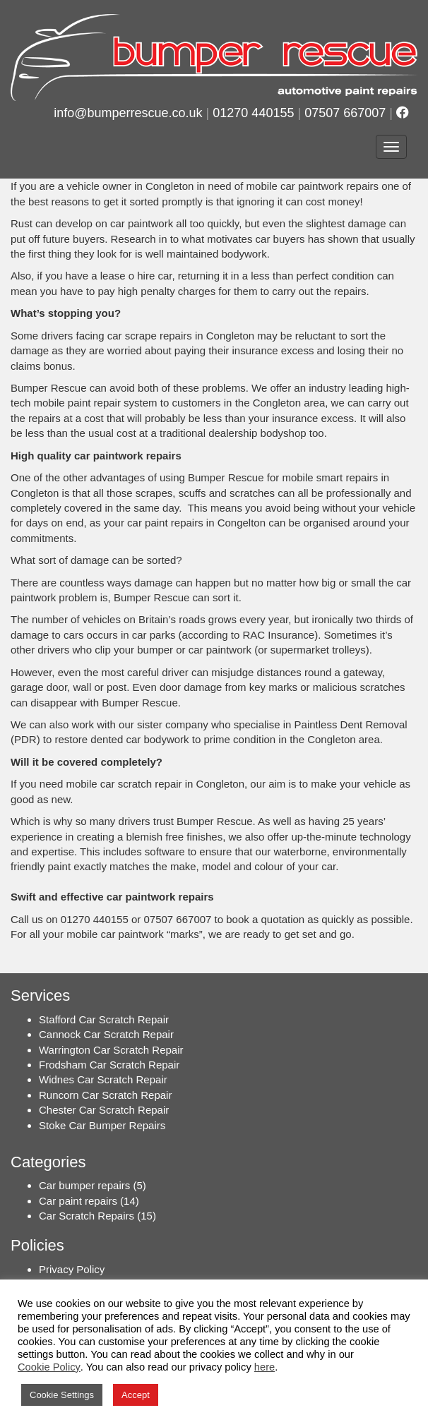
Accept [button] (135, 1395)
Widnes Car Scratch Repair (103, 1079)
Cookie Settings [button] (62, 1395)
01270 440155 (253, 113)
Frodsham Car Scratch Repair (109, 1065)
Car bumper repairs (84, 1185)
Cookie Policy (49, 1367)
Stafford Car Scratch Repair (104, 1019)
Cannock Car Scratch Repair (106, 1034)
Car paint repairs (78, 1201)
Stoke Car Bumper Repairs (102, 1125)
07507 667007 (345, 113)
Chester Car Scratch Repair (104, 1110)
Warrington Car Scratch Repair (111, 1050)
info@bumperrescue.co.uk (128, 113)
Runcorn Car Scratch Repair (105, 1095)
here (264, 1367)
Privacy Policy (72, 1269)
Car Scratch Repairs (86, 1216)
